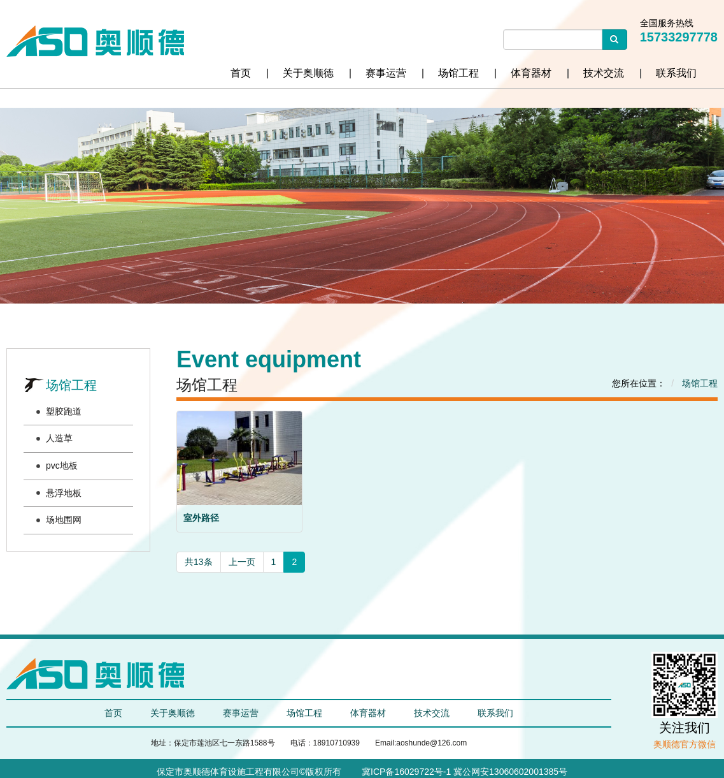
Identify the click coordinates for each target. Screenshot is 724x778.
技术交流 (603, 73)
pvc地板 (62, 465)
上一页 (242, 562)
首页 (241, 73)
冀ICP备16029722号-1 (405, 772)
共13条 (199, 562)
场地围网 (64, 520)
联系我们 (676, 73)
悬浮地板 (64, 493)
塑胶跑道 (64, 411)
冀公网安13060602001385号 (510, 772)
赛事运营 (386, 73)
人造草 (59, 438)
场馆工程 (458, 73)
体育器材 (531, 73)
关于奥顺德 (308, 73)
